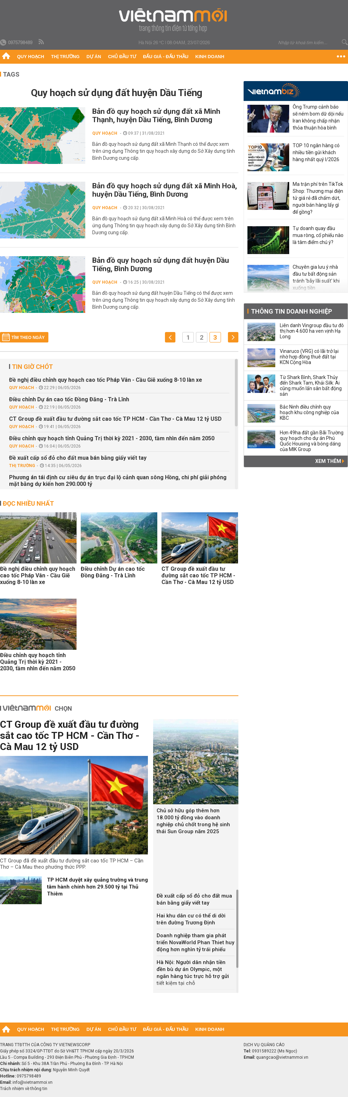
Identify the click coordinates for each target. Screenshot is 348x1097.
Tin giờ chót (32, 366)
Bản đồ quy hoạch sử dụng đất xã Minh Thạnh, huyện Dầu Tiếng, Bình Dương (156, 115)
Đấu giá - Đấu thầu (165, 56)
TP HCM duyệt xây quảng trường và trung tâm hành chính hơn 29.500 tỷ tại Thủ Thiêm (97, 887)
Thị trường (65, 56)
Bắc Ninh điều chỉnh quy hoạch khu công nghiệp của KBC (309, 412)
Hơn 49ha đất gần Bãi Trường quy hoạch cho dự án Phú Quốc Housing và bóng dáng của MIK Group (311, 441)
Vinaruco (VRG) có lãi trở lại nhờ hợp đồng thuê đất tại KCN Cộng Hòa (309, 356)
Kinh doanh (209, 56)
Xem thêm (329, 461)
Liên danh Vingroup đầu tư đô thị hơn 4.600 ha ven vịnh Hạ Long (312, 331)
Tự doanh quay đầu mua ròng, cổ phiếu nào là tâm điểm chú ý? (318, 235)
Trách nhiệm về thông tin (23, 1088)
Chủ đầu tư (122, 56)
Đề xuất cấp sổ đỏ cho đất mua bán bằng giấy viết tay (78, 458)
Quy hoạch (30, 56)
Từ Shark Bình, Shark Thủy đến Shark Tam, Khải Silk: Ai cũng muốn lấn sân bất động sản (311, 385)
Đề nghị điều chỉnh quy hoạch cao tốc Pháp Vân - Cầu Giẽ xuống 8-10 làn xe (105, 380)
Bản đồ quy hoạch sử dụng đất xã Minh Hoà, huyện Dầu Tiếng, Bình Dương (164, 190)
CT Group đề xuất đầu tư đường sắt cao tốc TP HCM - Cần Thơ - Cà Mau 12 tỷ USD (115, 419)
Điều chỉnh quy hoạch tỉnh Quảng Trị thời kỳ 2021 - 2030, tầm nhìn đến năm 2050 (111, 438)
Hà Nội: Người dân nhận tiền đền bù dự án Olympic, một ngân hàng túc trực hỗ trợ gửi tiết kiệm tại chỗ (193, 972)
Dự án (94, 56)
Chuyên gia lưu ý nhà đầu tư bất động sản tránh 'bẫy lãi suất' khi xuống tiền (316, 277)
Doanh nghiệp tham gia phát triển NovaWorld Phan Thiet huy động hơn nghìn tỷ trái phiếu (195, 942)
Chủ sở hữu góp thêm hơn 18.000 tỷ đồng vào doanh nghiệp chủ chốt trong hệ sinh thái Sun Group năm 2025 (193, 821)
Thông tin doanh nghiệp (291, 311)
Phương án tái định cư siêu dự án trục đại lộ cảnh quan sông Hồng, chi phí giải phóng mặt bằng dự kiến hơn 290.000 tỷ (118, 480)
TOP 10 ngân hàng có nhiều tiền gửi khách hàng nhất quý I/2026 (316, 152)
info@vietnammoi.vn (33, 1082)
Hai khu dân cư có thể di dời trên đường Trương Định (191, 919)
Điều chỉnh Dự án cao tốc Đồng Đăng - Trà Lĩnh (69, 399)
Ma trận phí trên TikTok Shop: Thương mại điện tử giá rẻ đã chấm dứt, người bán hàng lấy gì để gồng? (318, 198)
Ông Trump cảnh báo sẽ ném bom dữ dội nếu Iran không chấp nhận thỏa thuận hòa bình (318, 117)
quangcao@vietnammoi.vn (282, 1057)
